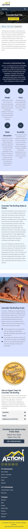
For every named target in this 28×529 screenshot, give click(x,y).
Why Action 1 (4, 477)
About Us (3, 500)
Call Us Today (13, 19)
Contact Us (4, 514)
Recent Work (4, 508)
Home (4, 26)
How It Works (4, 472)
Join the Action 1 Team (7, 490)
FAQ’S (2, 480)
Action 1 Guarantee (6, 474)
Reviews (3, 511)
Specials (3, 483)
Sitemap (3, 516)
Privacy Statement (19, 526)
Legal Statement (8, 526)
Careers (3, 505)
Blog (2, 503)
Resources (4, 493)
